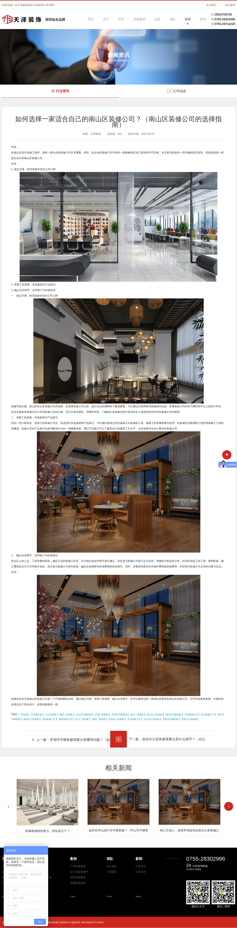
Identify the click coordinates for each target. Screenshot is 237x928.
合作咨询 (230, 5)
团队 (173, 19)
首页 (91, 19)
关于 (106, 19)
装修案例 (139, 19)
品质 (157, 19)
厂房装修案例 (78, 866)
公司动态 (141, 871)
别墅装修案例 (78, 877)
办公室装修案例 (79, 871)
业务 (121, 19)
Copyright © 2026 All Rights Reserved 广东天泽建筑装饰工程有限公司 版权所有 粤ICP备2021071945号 (53, 922)
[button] (228, 806)
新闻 (188, 19)
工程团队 (112, 871)
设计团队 (112, 866)
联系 (203, 19)
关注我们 (211, 5)
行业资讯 (141, 866)
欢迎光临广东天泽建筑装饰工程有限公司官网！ (29, 5)
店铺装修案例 (78, 882)
